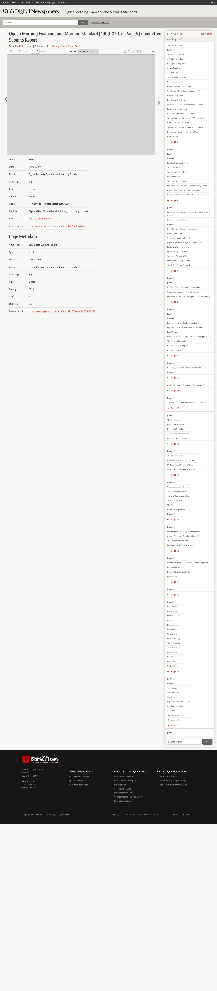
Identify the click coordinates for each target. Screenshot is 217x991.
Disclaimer (176, 814)
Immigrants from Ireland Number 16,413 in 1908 (187, 194)
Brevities (171, 158)
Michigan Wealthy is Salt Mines (180, 465)
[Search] (40, 22)
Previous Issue (174, 33)
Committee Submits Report (178, 238)
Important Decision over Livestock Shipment (185, 327)
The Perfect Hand (174, 643)
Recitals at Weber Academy (178, 247)
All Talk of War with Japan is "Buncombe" (184, 287)
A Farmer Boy (173, 692)
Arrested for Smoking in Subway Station (183, 190)
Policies (189, 814)
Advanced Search (100, 22)
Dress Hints (172, 576)
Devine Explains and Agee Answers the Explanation (188, 336)
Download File (16, 46)
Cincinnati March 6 (175, 350)
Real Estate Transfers (176, 100)
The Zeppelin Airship (175, 455)
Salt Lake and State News (177, 77)
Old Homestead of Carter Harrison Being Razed (187, 185)
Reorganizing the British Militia (180, 545)
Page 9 (174, 355)
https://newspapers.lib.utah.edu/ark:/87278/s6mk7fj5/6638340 (62, 311)
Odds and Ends (173, 615)
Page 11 (175, 390)
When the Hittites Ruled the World (181, 469)
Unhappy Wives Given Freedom (180, 86)
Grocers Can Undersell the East (180, 113)
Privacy (116, 814)
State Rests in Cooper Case (178, 260)
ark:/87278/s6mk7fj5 (40, 218)
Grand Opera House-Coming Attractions (184, 367)
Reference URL (42, 46)
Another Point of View (176, 706)
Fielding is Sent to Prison (177, 163)
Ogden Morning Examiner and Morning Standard (101, 12)
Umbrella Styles (174, 666)
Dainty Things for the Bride (178, 572)
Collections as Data (122, 788)
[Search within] (184, 742)
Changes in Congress (176, 63)
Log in (212, 2)
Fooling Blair (172, 683)
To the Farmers (173, 167)
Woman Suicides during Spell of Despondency (186, 118)
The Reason (172, 505)
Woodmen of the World (177, 181)
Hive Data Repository (123, 800)
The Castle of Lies (174, 420)
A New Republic (173, 68)
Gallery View (58, 46)
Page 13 (175, 443)
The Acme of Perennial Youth (179, 341)
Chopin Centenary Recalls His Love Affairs (184, 536)
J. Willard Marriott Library (33, 769)
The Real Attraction (175, 715)
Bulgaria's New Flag (175, 429)
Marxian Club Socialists (177, 438)
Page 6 (174, 200)
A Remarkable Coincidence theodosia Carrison (186, 402)
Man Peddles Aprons (176, 424)
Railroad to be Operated (177, 109)
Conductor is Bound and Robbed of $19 (183, 91)
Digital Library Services (79, 776)
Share (29, 46)
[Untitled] (171, 50)
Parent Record (75, 46)
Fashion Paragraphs (175, 567)
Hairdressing (172, 625)
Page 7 (174, 270)
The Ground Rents (174, 720)
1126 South (172, 688)
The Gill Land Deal (174, 45)
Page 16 (175, 550)
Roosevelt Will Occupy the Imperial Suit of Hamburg (188, 296)
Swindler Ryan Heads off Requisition (182, 229)
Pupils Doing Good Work (177, 251)
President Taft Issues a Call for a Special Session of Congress (188, 213)
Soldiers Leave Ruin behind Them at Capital (185, 104)
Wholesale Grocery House (178, 122)
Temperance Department (178, 433)
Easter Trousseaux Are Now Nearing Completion (187, 562)
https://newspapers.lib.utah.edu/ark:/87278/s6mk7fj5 (57, 225)
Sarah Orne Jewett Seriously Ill (179, 265)
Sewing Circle (173, 634)
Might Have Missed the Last (178, 701)
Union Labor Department (177, 487)
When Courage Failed (176, 509)
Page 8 (174, 301)
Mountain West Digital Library (172, 780)
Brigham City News (175, 95)
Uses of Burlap (173, 606)
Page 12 (175, 408)
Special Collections (77, 780)
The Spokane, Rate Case (177, 54)
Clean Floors (172, 620)
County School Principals (177, 345)
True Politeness (173, 647)
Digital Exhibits (120, 784)
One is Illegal (172, 697)
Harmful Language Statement (51, 2)
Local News (172, 332)
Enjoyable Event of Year (177, 219)
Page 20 (175, 725)
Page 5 (174, 141)
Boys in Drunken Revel (176, 82)
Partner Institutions (168, 776)
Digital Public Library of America (173, 784)
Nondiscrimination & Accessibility (140, 814)
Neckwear (171, 661)
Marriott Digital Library (124, 776)
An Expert (171, 710)
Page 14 (175, 474)
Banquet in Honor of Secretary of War (183, 132)
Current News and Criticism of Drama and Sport (187, 385)
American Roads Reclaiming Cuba (181, 460)
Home (6, 2)
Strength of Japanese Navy (178, 256)
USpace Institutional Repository (128, 796)
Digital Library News (123, 792)
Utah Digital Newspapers (125, 780)
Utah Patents (172, 136)
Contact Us (27, 2)
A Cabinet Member (175, 59)
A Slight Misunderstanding (178, 496)
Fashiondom (172, 629)
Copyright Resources (78, 784)
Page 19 (175, 671)
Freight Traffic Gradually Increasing (182, 323)
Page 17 (175, 581)
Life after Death (173, 176)
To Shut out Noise (174, 500)
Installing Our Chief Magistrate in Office (183, 531)
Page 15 (175, 519)
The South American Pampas (179, 540)
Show (31, 303)
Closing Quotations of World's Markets (183, 292)
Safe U (163, 814)
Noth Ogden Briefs (175, 233)
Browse (15, 2)
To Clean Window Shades (177, 491)
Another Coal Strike (175, 72)
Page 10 (175, 377)
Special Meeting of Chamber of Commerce (185, 127)
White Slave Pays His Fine (178, 172)
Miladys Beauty (173, 638)
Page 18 (175, 594)
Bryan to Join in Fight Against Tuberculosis (184, 242)
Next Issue (206, 33)
